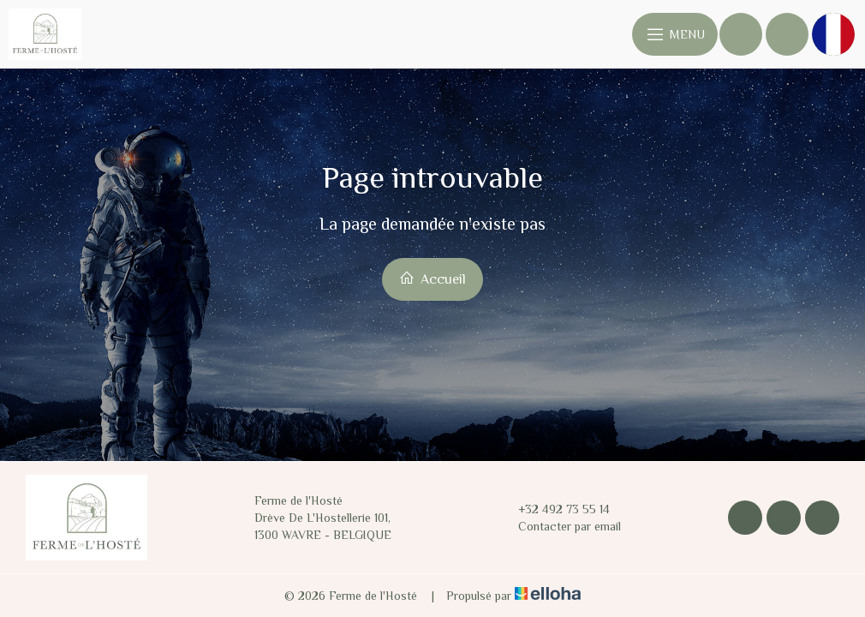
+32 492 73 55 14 (554, 509)
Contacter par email (559, 526)
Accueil (432, 278)
